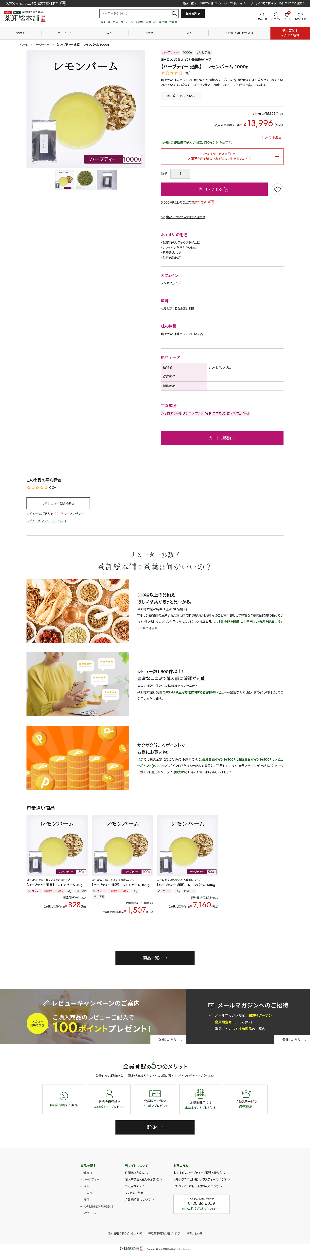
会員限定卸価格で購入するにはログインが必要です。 (196, 142)
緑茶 (109, 33)
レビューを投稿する (61, 503)
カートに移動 (220, 438)
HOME (23, 45)
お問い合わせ (194, 1233)
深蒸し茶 (151, 22)
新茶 (103, 22)
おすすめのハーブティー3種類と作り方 (197, 1173)
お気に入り (300, 17)
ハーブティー (66, 33)
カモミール (126, 22)
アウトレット (91, 1213)
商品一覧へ (153, 958)
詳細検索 (193, 14)
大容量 (173, 22)
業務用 (163, 22)
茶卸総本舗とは (208, 3)
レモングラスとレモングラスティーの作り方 (200, 1179)
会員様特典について (138, 1200)
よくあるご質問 (262, 3)
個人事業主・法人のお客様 (142, 1179)
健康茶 (20, 33)
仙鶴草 (139, 22)
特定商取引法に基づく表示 (164, 1233)
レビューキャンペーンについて (46, 521)
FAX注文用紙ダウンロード (201, 1209)
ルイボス (113, 22)
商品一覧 (188, 3)
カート (287, 16)
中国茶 (149, 33)
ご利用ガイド (234, 3)
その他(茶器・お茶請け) (239, 33)
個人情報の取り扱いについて (125, 1233)
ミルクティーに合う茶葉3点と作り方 (196, 1186)
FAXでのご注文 (290, 3)
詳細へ (153, 1127)
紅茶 (189, 33)
